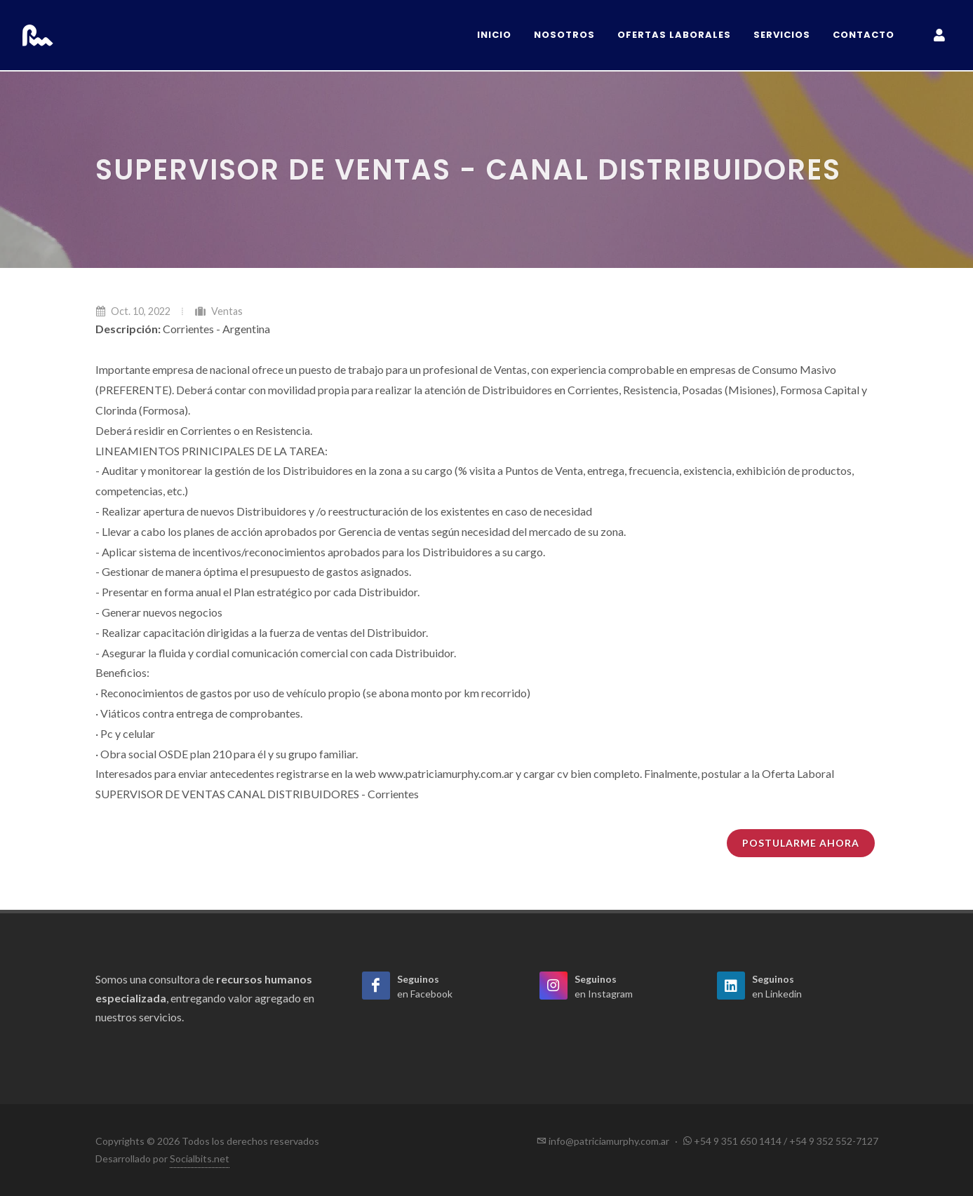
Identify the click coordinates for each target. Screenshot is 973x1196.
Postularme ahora (800, 843)
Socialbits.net (199, 1158)
